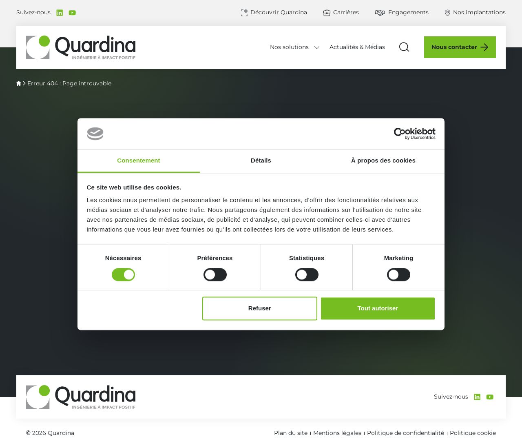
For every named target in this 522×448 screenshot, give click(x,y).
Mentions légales (337, 433)
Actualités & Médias (357, 47)
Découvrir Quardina (278, 12)
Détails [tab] (261, 160)
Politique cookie (473, 433)
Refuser (259, 308)
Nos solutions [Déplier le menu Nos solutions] (289, 47)
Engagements (408, 12)
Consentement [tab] (138, 160)
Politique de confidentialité (405, 433)
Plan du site (290, 433)
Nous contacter (454, 47)
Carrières (346, 12)
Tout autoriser (378, 308)
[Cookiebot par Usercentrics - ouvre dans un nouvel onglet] (400, 133)
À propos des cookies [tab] (383, 160)
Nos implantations (479, 12)
